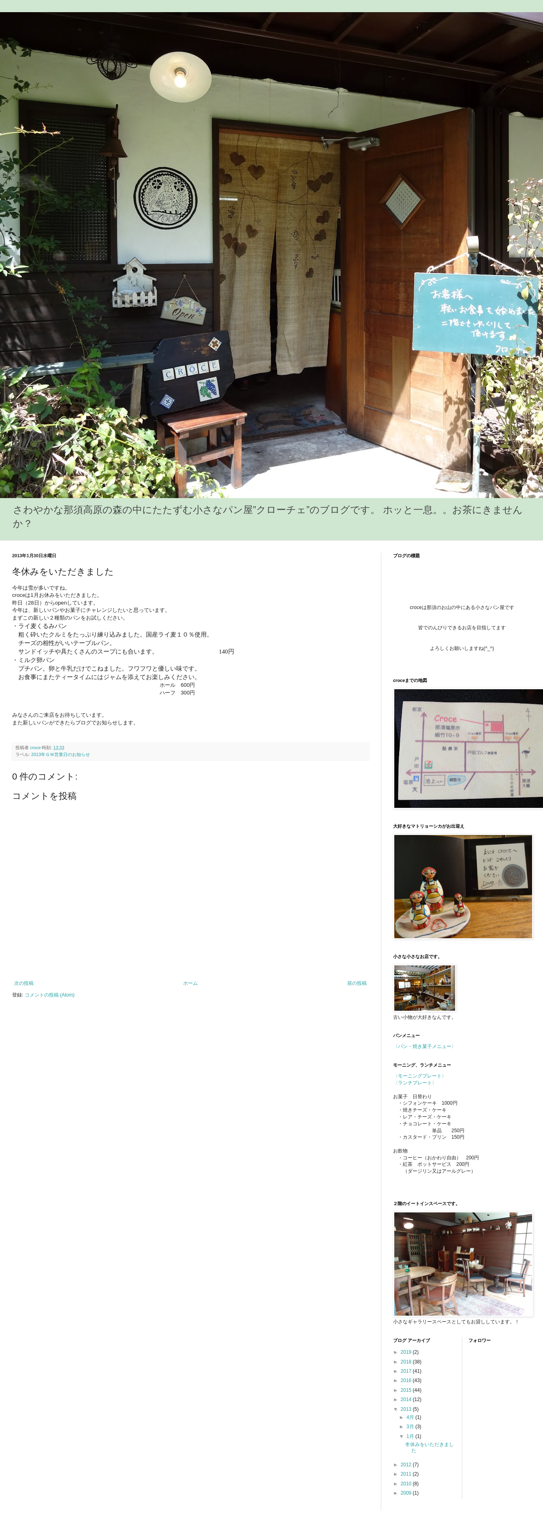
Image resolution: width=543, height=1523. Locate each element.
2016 (407, 1380)
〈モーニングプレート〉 (420, 1076)
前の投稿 (357, 983)
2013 (407, 1409)
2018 (407, 1362)
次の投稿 (24, 983)
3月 (410, 1426)
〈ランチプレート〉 (415, 1083)
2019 (407, 1352)
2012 (407, 1465)
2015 (407, 1390)
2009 (407, 1493)
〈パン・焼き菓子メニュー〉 (424, 1046)
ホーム (190, 983)
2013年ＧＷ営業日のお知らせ (60, 754)
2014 (407, 1399)
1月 (410, 1436)
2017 (407, 1371)
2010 (407, 1484)
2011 (407, 1474)
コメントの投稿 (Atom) (50, 995)
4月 (410, 1417)
